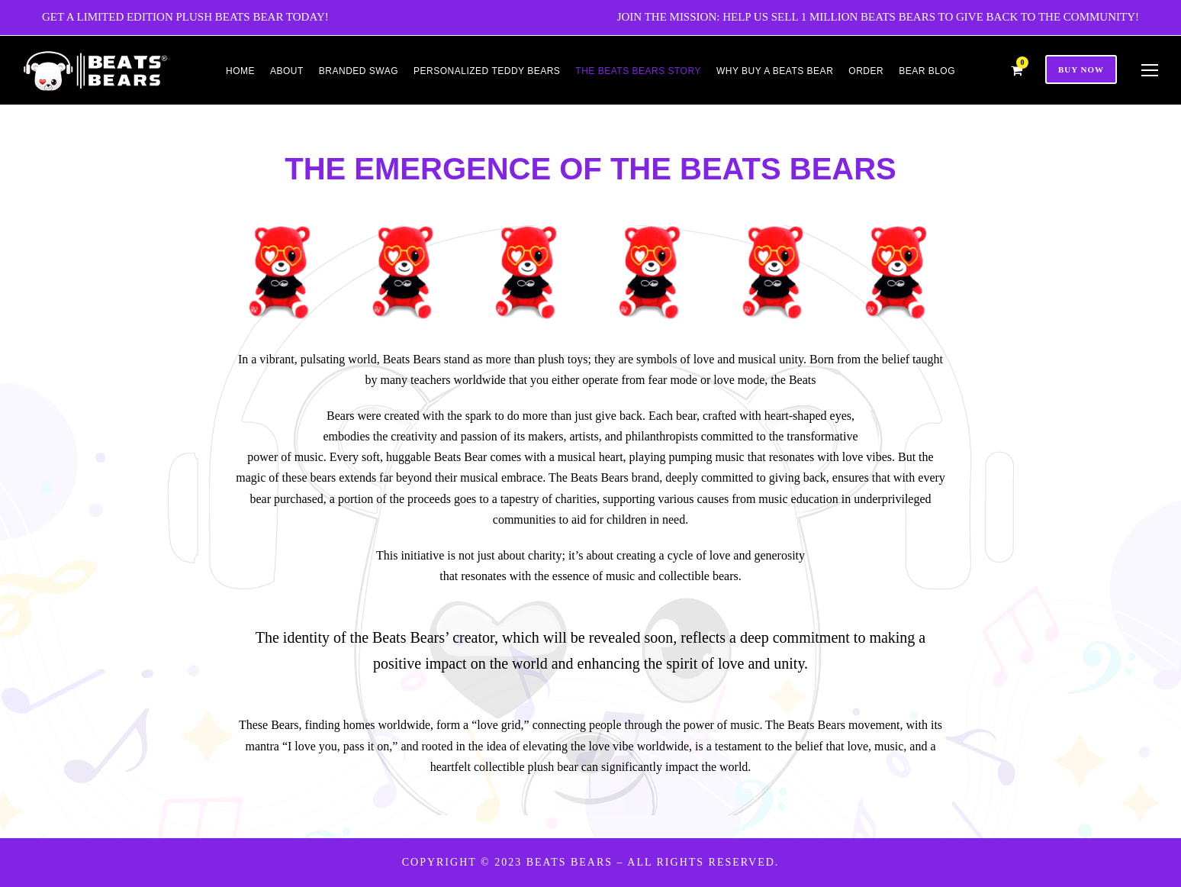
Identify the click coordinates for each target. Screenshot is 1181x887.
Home (240, 71)
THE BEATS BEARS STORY (638, 71)
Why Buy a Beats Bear (774, 71)
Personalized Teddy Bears (487, 71)
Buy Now (1081, 69)
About (287, 71)
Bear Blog (927, 71)
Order (865, 71)
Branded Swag (358, 71)
